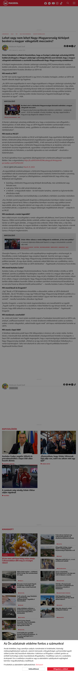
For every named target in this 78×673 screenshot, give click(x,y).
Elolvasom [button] (39, 665)
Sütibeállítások (34, 669)
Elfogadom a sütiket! (60, 669)
